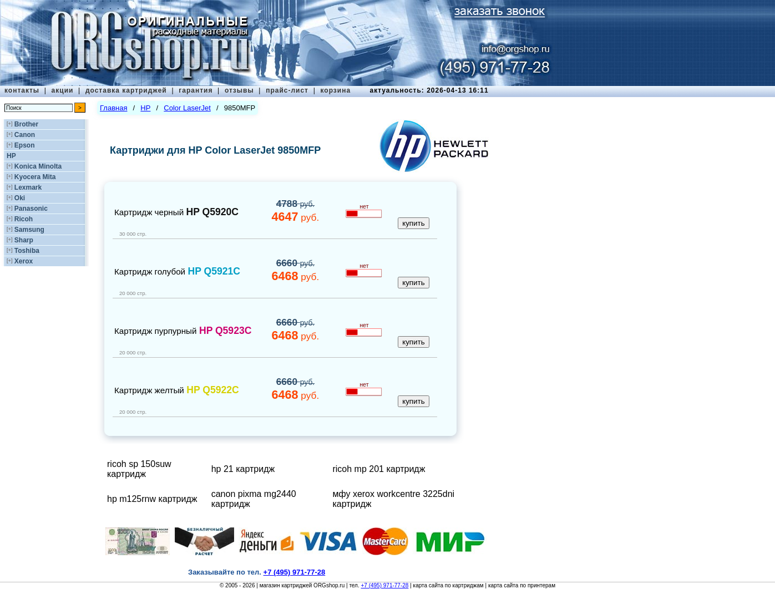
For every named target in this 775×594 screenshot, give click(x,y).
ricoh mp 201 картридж (378, 469)
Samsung (29, 229)
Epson (24, 145)
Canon (24, 135)
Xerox (23, 261)
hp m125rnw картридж (152, 499)
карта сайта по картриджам (448, 585)
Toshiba (26, 251)
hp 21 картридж (243, 469)
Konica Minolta (38, 166)
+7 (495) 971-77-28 (384, 585)
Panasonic (31, 208)
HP (11, 156)
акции (63, 90)
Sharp (23, 240)
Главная (113, 108)
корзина (335, 90)
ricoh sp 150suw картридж (139, 469)
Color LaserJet (187, 108)
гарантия (195, 90)
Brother (26, 124)
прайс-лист (287, 90)
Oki (19, 198)
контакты (21, 90)
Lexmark (28, 187)
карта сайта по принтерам (521, 585)
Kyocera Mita (35, 177)
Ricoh (23, 219)
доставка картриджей (126, 90)
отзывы (239, 90)
